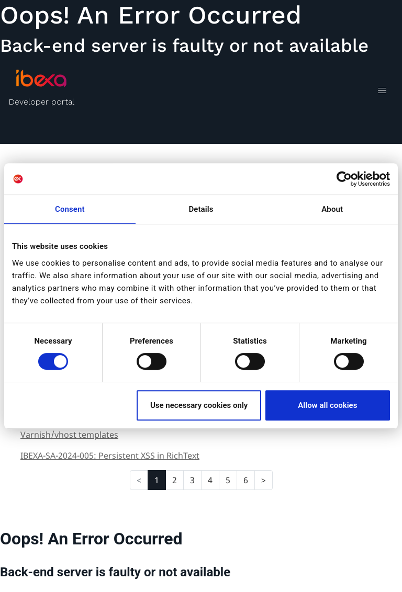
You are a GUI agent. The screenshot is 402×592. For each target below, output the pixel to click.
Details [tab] (200, 209)
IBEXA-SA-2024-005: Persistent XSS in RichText (109, 455)
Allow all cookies (327, 405)
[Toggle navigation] (382, 92)
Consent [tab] (70, 209)
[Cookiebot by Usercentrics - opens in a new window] (344, 179)
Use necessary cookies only (199, 405)
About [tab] (332, 209)
